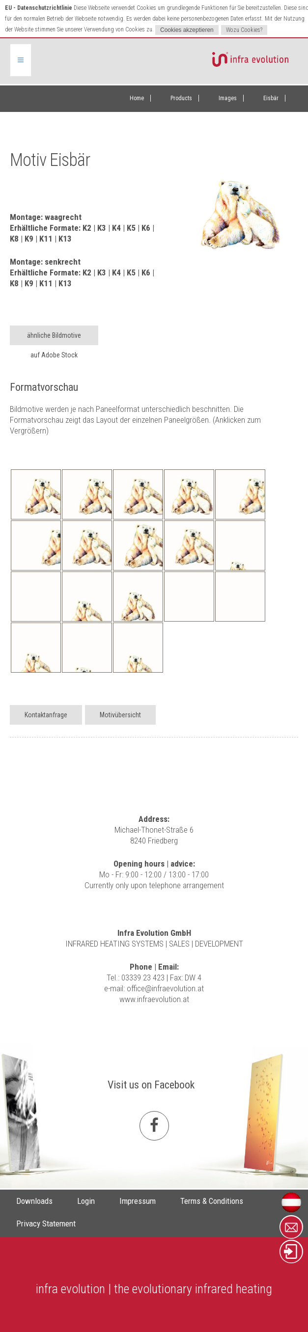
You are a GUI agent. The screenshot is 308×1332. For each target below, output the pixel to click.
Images (228, 98)
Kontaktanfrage (46, 715)
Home (137, 98)
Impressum (137, 1201)
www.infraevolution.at (154, 999)
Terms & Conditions (211, 1201)
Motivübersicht (120, 715)
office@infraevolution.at (165, 988)
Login (86, 1201)
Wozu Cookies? (244, 30)
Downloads (34, 1201)
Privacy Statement (46, 1223)
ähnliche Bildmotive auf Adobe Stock (54, 338)
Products (181, 98)
